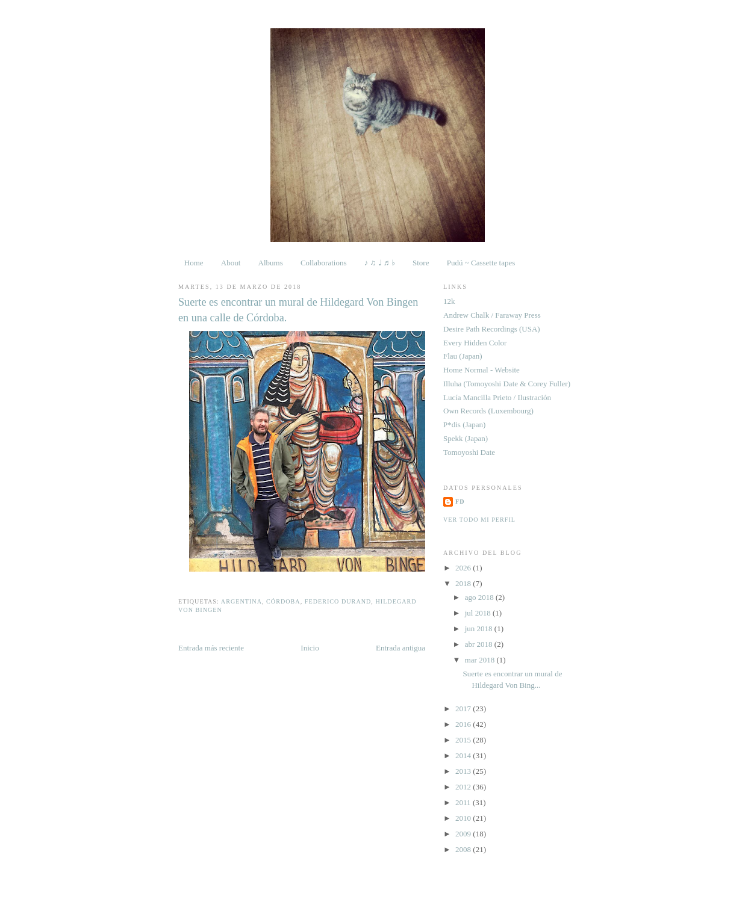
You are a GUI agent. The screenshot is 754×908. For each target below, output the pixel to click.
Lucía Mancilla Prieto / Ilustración (497, 397)
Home (194, 262)
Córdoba (283, 601)
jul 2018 (479, 612)
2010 (464, 818)
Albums (270, 262)
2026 (464, 567)
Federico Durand (338, 601)
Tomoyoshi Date (469, 452)
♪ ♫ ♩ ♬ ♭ (379, 262)
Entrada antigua (400, 647)
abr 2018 (479, 644)
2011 (464, 802)
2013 (464, 771)
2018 (464, 583)
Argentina (241, 601)
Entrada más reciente (211, 647)
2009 (464, 833)
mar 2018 (481, 659)
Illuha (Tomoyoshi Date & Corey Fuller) (506, 383)
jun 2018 (479, 628)
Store (421, 262)
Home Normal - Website (481, 369)
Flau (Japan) (462, 355)
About (231, 262)
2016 (464, 724)
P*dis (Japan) (464, 424)
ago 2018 (480, 597)
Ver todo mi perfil (479, 519)
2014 (464, 755)
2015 (464, 739)
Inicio (310, 647)
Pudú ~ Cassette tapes (481, 262)
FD (460, 501)
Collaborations (324, 262)
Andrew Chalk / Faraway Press (492, 315)
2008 (464, 849)
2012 (464, 786)
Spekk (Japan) (465, 438)
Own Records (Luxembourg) (488, 410)
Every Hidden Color (474, 342)
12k (449, 301)
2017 (464, 708)
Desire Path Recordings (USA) (491, 328)
